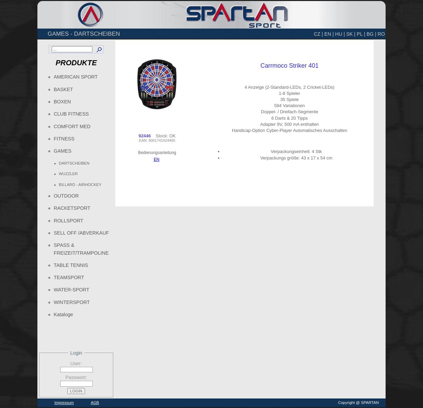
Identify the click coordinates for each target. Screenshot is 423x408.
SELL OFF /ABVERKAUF (81, 233)
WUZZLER (68, 174)
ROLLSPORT (68, 220)
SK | (350, 34)
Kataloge (63, 314)
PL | (361, 34)
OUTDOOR (66, 196)
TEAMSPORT (69, 277)
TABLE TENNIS (71, 265)
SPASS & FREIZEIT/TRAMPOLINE (81, 248)
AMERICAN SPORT (76, 77)
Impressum (64, 403)
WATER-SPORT (71, 289)
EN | (329, 34)
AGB (95, 403)
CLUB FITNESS (71, 114)
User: (76, 363)
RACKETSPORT (72, 208)
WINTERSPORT (72, 302)
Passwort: (76, 377)
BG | (371, 34)
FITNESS (64, 138)
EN (156, 159)
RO (381, 34)
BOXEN (62, 101)
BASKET (63, 89)
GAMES (62, 151)
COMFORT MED (72, 126)
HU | (340, 34)
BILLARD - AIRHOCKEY (80, 185)
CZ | (318, 34)
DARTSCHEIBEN (74, 163)
